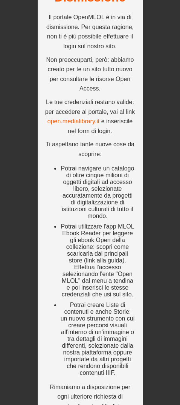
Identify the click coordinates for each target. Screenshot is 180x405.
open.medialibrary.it (73, 121)
